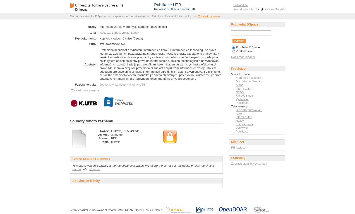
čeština (270, 9)
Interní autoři (244, 88)
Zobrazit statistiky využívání (249, 163)
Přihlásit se (240, 5)
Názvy (240, 92)
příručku (94, 169)
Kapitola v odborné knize (129, 16)
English (280, 9)
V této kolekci (242, 51)
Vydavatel (242, 99)
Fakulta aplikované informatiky (171, 16)
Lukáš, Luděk (130, 32)
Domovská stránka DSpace (88, 16)
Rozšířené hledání (243, 57)
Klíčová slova (244, 95)
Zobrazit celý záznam (85, 90)
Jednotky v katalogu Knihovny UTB (122, 84)
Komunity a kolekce (248, 77)
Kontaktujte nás (243, 9)
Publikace (242, 103)
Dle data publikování (249, 81)
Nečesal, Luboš (110, 32)
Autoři (239, 85)
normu (76, 169)
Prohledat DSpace (246, 47)
